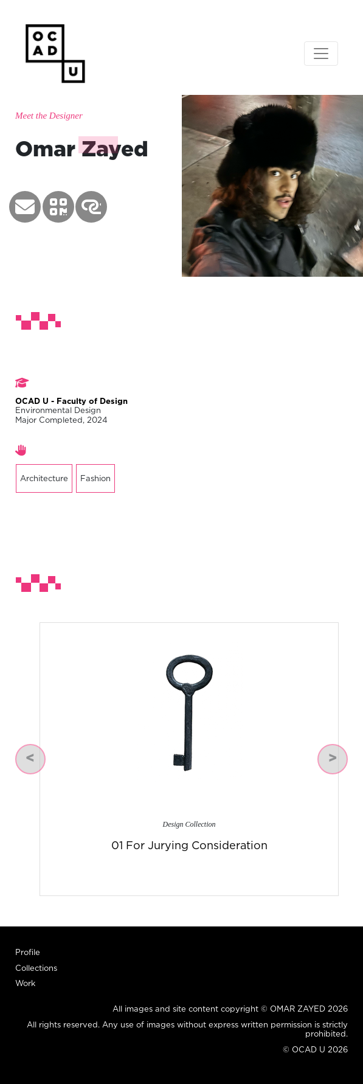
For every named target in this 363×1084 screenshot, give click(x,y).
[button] (25, 207)
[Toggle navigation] (321, 53)
